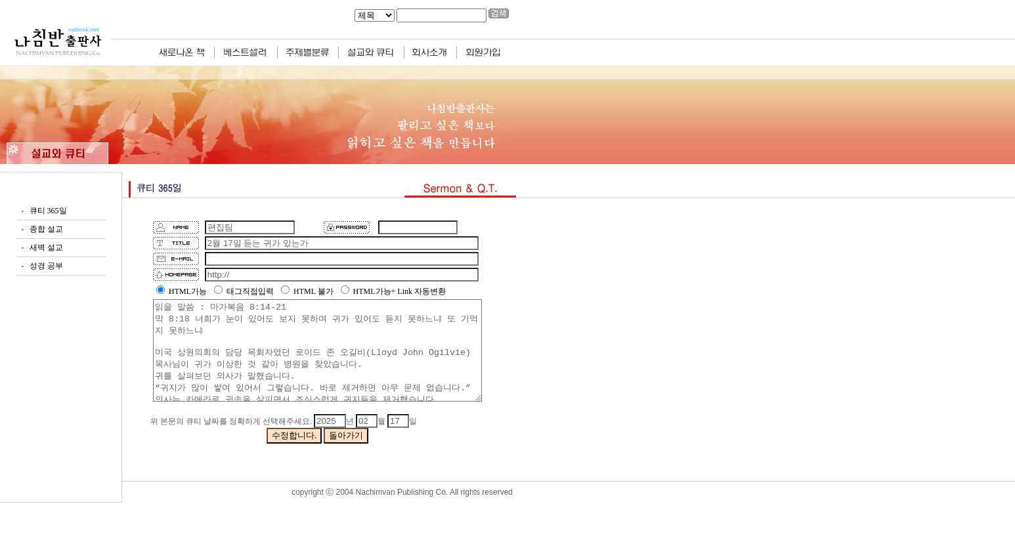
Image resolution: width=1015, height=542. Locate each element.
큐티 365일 (48, 210)
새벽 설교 (46, 247)
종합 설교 (46, 229)
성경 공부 (46, 265)
